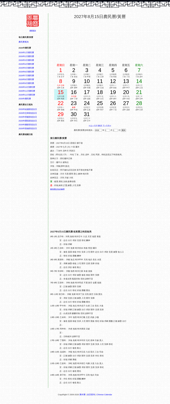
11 (100, 81)
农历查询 (91, 395)
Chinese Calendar (104, 395)
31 (87, 114)
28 (139, 103)
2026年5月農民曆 (26, 68)
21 (139, 92)
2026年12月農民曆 (27, 95)
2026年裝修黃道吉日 (28, 128)
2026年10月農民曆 (27, 87)
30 (74, 114)
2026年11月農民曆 (27, 91)
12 (113, 81)
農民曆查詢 (24, 42)
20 (126, 92)
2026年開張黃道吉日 (28, 121)
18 (100, 92)
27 (126, 103)
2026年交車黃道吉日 (28, 113)
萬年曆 (82, 395)
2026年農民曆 (25, 99)
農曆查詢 (32, 31)
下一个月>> (107, 125)
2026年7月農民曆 (26, 76)
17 (87, 92)
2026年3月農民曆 (26, 60)
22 (61, 103)
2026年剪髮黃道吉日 (28, 117)
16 (74, 92)
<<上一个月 (93, 125)
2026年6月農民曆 (26, 72)
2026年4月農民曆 (26, 64)
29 (61, 114)
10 (87, 81)
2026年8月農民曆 (26, 79)
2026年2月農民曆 (26, 56)
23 (74, 103)
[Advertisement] (29, 303)
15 (61, 92)
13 (126, 81)
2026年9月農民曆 (26, 83)
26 (113, 103)
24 (87, 103)
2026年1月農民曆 (26, 52)
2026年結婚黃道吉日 (28, 109)
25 (100, 103)
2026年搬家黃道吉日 (28, 125)
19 (113, 92)
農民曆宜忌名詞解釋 (57, 189)
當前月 (99, 125)
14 (139, 81)
